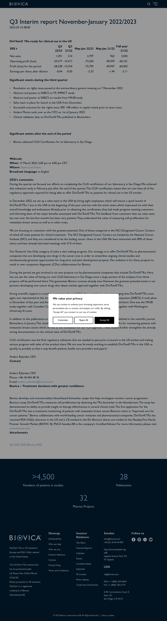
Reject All (83, 320)
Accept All (104, 320)
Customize (63, 320)
